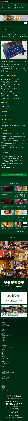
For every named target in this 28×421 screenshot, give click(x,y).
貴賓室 (2, 388)
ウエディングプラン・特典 (6, 358)
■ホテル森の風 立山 (14, 408)
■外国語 (3, 337)
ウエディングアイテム (5, 364)
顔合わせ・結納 (4, 363)
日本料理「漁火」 (4, 376)
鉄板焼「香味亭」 (4, 378)
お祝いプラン (7, 29)
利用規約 (3, 334)
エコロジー (3, 328)
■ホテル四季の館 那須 (14, 412)
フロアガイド (3, 326)
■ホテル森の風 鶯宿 (14, 406)
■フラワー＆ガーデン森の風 (14, 409)
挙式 (2, 359)
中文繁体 (3, 340)
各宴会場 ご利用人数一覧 (6, 390)
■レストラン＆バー (5, 368)
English (2, 339)
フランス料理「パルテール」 (6, 377)
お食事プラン (3, 370)
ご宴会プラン (3, 383)
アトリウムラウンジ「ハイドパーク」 (8, 371)
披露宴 (2, 361)
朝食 (2, 353)
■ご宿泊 (3, 349)
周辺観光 (3, 354)
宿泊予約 (3, 351)
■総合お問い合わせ (5, 345)
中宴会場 (3, 386)
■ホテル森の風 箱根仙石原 (14, 415)
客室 (2, 352)
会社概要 (3, 333)
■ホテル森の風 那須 (14, 411)
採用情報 (3, 330)
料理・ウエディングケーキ (6, 362)
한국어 (2, 343)
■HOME (3, 322)
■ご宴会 (3, 381)
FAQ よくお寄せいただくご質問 (7, 347)
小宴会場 (3, 387)
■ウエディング (4, 356)
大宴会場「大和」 (4, 385)
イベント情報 (3, 324)
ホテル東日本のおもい (5, 331)
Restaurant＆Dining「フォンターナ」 (8, 372)
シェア (7, 285)
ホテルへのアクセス (5, 325)
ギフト (2, 329)
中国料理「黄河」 (4, 373)
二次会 (2, 366)
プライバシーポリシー (5, 335)
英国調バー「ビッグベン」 (6, 379)
